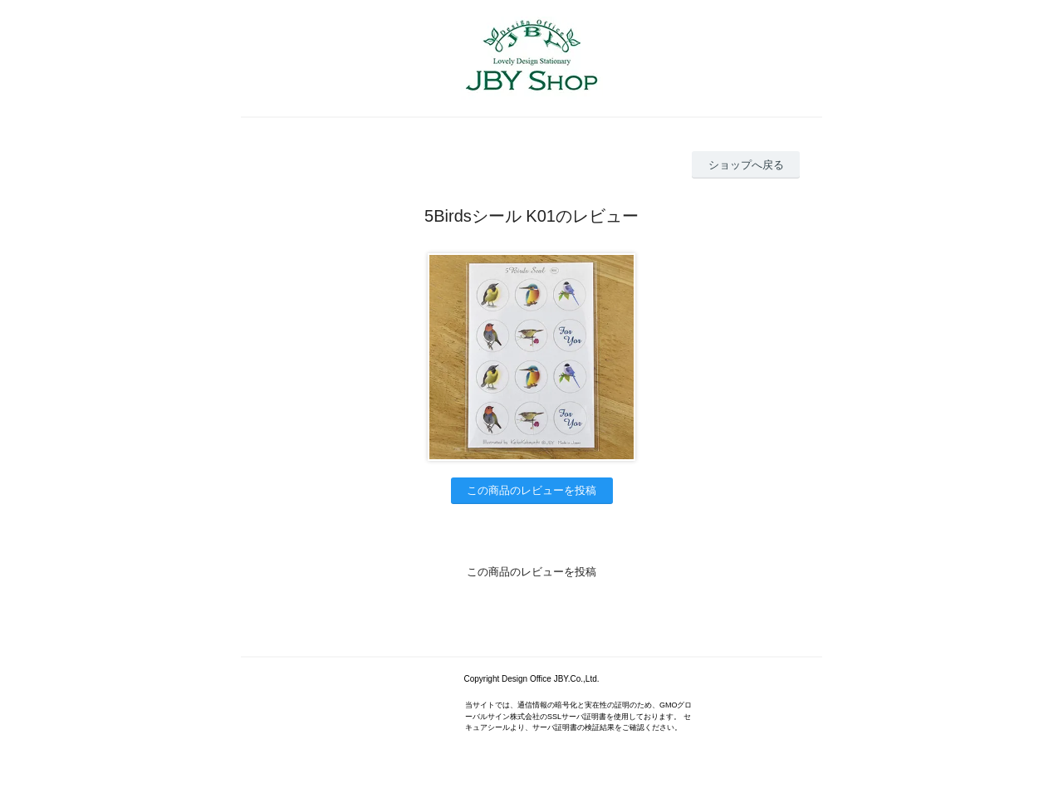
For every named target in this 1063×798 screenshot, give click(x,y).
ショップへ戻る (746, 165)
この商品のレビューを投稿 (531, 490)
